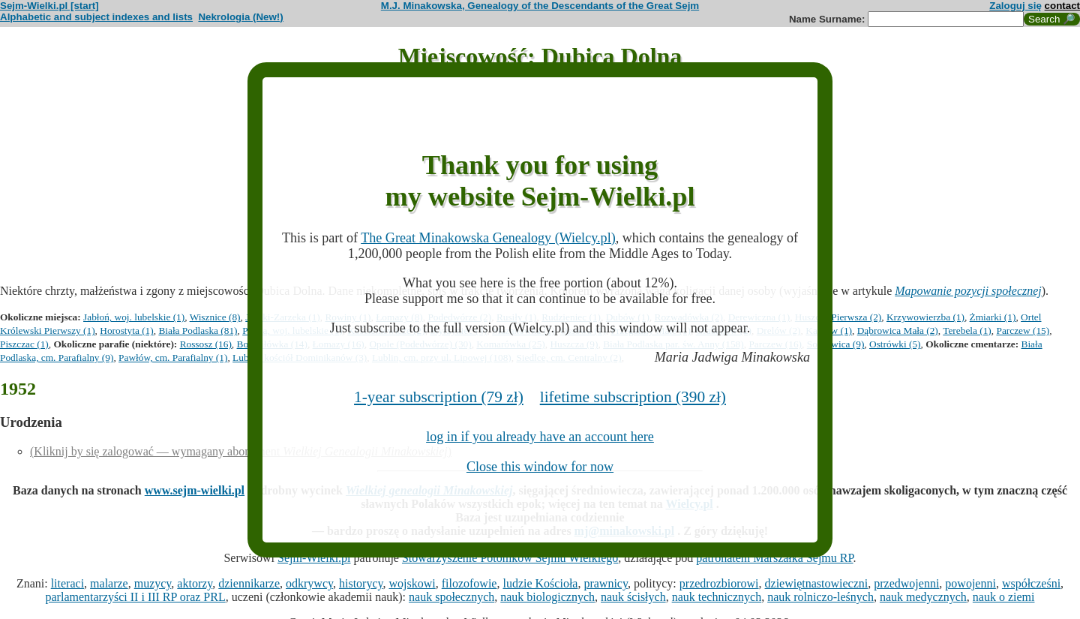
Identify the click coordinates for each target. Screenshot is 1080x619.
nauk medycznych (923, 596)
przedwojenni (906, 583)
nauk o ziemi (1004, 596)
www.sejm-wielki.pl (194, 490)
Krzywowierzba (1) (925, 317)
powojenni (970, 583)
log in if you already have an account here (540, 436)
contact (1062, 5)
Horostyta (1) (126, 330)
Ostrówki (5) (894, 344)
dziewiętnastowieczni (816, 583)
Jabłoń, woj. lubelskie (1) (133, 317)
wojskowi (411, 583)
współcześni (1031, 583)
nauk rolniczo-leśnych (820, 596)
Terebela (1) (967, 330)
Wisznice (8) (215, 317)
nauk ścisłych (633, 596)
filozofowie (469, 583)
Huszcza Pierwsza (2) (838, 317)
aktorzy (194, 583)
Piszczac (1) (24, 344)
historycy (361, 583)
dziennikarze (249, 583)
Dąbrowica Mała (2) (897, 330)
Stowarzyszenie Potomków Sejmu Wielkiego (510, 557)
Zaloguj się (1015, 5)
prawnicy (606, 583)
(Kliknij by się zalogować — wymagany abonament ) (241, 451)
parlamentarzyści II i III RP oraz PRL (136, 596)
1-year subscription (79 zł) (439, 397)
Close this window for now (540, 466)
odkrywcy (309, 583)
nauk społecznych (451, 596)
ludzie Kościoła (540, 583)
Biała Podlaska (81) (197, 330)
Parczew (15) (1022, 330)
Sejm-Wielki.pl (314, 557)
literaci (67, 583)
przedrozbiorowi (719, 583)
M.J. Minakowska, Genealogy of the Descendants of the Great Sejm (540, 5)
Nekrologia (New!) (240, 17)
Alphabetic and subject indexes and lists (96, 17)
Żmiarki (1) (993, 317)
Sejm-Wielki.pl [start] (49, 5)
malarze (109, 583)
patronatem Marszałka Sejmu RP (774, 557)
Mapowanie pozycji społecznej (968, 290)
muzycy (153, 583)
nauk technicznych (717, 596)
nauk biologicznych (547, 596)
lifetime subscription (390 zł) (633, 397)
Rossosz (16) (206, 344)
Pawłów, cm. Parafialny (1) (172, 357)
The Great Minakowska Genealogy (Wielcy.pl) (488, 237)
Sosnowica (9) (836, 344)
